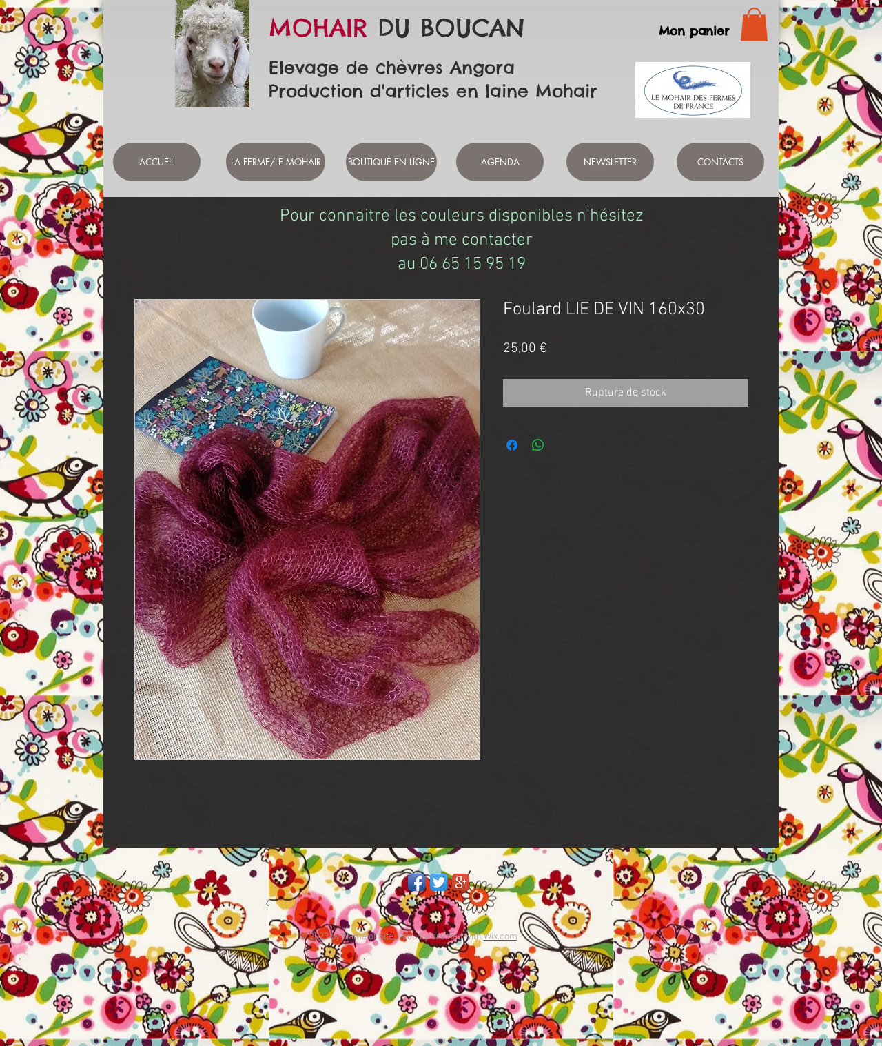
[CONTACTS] (720, 162)
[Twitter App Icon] (438, 882)
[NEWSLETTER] (610, 162)
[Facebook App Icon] (416, 882)
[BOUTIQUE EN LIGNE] (391, 162)
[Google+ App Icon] (460, 882)
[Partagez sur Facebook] (512, 445)
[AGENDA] (500, 162)
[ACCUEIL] (157, 162)
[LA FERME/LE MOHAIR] (275, 162)
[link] (754, 24)
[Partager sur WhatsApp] (538, 445)
